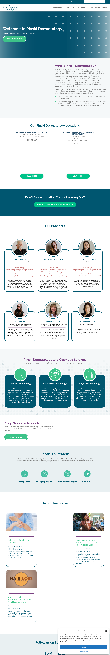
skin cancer (15, 393)
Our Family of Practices (50, 2)
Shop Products (87, 8)
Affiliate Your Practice (41, 638)
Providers (75, 8)
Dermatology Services (60, 8)
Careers (76, 2)
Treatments (37, 635)
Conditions (20, 635)
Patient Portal (36, 2)
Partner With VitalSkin (65, 2)
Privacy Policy (84, 651)
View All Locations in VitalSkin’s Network (55, 205)
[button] (106, 631)
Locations (54, 635)
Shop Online (16, 436)
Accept (83, 647)
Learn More (31, 176)
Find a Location (101, 8)
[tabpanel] (20, 390)
